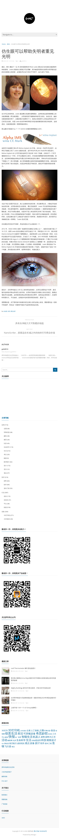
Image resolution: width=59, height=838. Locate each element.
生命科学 (7, 447)
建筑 (5, 436)
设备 (3, 512)
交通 (5, 429)
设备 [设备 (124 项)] (32, 743)
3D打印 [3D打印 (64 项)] (5, 730)
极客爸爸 (4, 776)
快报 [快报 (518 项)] (12, 736)
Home (4, 44)
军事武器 (7, 432)
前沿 (8, 44)
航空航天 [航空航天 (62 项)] (13, 743)
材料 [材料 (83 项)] (43, 737)
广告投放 (4, 804)
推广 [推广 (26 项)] (16, 737)
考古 (5, 454)
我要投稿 (4, 799)
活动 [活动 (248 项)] (4, 740)
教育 (5, 440)
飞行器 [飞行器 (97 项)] (8, 746)
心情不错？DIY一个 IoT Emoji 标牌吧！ (24, 708)
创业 (5, 496)
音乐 (5, 469)
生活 (5, 451)
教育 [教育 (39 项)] (19, 737)
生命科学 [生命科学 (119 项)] (21, 740)
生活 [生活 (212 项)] (28, 740)
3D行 (3, 818)
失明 (8, 311)
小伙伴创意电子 (7, 772)
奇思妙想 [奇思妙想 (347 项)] (42, 733)
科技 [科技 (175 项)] (43, 740)
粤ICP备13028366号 (40, 831)
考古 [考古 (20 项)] (3, 743)
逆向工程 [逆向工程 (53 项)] (48, 743)
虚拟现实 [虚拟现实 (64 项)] (21, 743)
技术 (3, 477)
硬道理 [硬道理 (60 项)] (38, 740)
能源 (5, 458)
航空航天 (7, 462)
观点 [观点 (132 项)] (27, 743)
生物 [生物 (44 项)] (33, 740)
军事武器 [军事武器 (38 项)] (47, 731)
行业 (3, 493)
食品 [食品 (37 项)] (13, 747)
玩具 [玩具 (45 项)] (14, 740)
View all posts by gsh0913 (9, 352)
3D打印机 (7, 515)
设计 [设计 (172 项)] (37, 743)
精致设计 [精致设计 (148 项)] (51, 740)
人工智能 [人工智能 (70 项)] (35, 730)
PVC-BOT (5, 781)
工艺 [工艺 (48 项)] (54, 734)
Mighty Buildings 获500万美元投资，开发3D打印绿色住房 (31, 688)
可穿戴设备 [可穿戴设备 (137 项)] (29, 733)
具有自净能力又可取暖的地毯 (29, 323)
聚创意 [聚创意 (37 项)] (6, 743)
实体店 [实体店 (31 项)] (50, 734)
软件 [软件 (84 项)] (42, 743)
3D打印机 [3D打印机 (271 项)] (14, 730)
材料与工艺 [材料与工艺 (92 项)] (50, 736)
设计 (5, 466)
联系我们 (4, 795)
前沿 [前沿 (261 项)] (20, 733)
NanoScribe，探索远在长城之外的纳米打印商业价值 (29, 332)
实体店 (6, 500)
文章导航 (5, 418)
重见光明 (12, 311)
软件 (5, 485)
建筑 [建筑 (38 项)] (6, 737)
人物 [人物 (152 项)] (41, 730)
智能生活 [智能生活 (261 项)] (27, 736)
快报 (5, 507)
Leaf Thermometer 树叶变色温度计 (23, 668)
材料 (5, 481)
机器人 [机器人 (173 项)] (36, 736)
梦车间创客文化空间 (8, 767)
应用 (3, 425)
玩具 (5, 443)
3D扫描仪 (7, 519)
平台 (5, 504)
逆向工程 (7, 488)
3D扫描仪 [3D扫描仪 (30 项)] (23, 731)
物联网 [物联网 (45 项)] (9, 740)
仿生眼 (5, 311)
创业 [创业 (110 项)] (53, 730)
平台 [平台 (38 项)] (3, 737)
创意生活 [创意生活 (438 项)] (11, 733)
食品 (5, 473)
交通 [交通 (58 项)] (28, 730)
